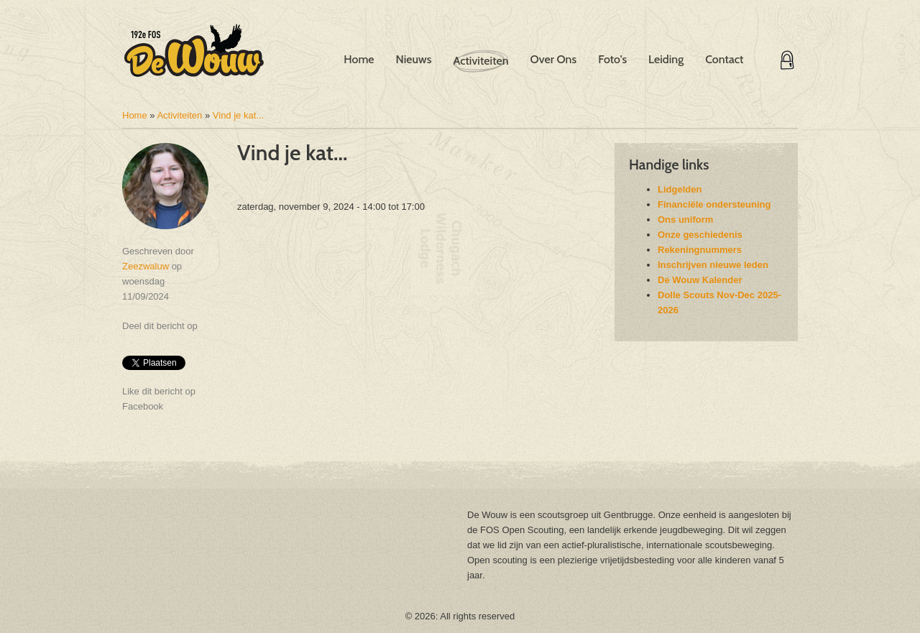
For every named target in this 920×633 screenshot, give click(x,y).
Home (359, 59)
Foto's (612, 59)
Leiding (666, 59)
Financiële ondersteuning (714, 204)
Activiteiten (480, 61)
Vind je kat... (238, 115)
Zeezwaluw (145, 266)
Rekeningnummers (700, 249)
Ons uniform (685, 219)
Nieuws (414, 59)
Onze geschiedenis (700, 234)
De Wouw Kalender (700, 279)
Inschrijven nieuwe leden (713, 264)
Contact (724, 59)
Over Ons (553, 59)
